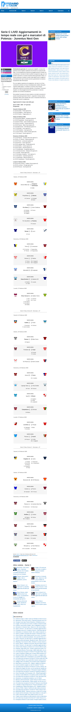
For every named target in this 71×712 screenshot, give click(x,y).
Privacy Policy (40, 705)
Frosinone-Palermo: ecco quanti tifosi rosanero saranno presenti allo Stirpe (34, 660)
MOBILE (40, 707)
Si (2, 83)
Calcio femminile (53, 101)
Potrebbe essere (5, 89)
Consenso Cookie (32, 705)
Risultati (6, 94)
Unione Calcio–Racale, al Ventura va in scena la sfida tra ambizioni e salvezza (35, 646)
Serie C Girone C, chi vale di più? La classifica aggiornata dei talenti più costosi (35, 628)
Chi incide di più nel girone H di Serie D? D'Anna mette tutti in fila (31, 658)
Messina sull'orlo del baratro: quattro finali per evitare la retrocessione (32, 679)
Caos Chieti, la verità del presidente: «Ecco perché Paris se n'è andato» (33, 637)
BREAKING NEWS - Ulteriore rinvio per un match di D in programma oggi (33, 691)
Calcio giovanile (53, 124)
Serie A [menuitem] (23, 10)
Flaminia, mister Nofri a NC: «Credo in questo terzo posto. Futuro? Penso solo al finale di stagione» (40, 648)
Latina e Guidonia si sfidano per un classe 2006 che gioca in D (31, 653)
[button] (6, 92)
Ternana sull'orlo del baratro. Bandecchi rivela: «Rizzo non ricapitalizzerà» (34, 640)
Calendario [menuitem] (61, 10)
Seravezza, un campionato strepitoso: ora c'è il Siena (29, 678)
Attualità (51, 113)
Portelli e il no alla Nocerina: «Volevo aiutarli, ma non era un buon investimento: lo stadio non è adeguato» (41, 681)
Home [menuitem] (2, 10)
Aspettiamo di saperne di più (6, 87)
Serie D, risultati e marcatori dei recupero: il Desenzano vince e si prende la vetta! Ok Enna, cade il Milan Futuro (43, 633)
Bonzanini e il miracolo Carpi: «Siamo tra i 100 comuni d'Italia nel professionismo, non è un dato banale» (38, 580)
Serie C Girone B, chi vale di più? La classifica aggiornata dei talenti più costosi (35, 638)
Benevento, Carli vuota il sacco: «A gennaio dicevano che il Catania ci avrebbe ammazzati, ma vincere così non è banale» (21, 571)
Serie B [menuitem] (32, 10)
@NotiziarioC (35, 555)
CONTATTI (35, 707)
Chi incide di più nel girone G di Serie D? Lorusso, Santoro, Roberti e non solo (35, 666)
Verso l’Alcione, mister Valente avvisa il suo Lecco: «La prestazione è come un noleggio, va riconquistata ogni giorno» (20, 595)
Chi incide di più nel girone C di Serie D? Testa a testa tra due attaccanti (33, 689)
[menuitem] (69, 10)
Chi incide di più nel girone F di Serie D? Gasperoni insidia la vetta (32, 671)
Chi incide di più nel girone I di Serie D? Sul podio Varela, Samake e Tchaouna (35, 651)
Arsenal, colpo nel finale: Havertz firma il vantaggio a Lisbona (63, 117)
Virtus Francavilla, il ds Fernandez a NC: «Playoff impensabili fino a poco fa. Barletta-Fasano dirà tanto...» (41, 673)
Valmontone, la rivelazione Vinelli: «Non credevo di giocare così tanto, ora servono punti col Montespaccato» (42, 632)
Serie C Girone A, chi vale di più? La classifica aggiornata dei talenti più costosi (35, 645)
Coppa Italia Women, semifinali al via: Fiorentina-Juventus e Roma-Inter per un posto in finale (63, 107)
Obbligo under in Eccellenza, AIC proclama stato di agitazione (31, 661)
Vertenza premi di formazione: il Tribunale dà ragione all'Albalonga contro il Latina (35, 669)
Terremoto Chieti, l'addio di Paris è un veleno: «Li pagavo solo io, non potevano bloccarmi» (38, 655)
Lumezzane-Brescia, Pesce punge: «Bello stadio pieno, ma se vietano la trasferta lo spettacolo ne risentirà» (42, 650)
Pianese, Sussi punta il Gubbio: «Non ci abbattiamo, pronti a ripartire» (33, 625)
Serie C (18, 554)
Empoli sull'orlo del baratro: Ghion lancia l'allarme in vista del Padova (32, 693)
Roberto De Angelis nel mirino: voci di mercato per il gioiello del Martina (33, 668)
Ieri (52, 63)
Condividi (17, 560)
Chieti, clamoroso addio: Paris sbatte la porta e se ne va (29, 694)
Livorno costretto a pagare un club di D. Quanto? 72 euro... (30, 665)
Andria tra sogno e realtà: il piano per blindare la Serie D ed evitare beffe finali (34, 618)
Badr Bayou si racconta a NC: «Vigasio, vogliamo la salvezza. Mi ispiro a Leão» (35, 663)
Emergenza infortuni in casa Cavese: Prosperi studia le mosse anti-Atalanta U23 (35, 699)
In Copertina (52, 31)
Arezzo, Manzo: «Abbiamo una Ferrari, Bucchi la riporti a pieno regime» (33, 643)
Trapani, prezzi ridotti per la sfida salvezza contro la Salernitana (31, 696)
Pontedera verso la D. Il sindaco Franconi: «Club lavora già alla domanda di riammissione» (38, 630)
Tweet (24, 560)
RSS (43, 707)
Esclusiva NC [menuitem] (12, 10)
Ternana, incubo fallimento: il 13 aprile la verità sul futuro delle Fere (32, 674)
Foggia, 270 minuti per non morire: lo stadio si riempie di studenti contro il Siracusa (36, 623)
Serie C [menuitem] (41, 10)
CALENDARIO (30, 707)
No (2, 84)
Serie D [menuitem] (51, 10)
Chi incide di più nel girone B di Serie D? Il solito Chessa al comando (32, 697)
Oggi (50, 63)
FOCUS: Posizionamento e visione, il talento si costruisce (59, 71)
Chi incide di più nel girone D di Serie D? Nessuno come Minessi (31, 683)
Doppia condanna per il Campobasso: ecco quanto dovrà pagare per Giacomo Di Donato (37, 656)
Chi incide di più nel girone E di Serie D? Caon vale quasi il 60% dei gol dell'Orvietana (36, 676)
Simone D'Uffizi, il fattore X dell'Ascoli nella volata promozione (31, 688)
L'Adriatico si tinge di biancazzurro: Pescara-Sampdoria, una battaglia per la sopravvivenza (38, 684)
